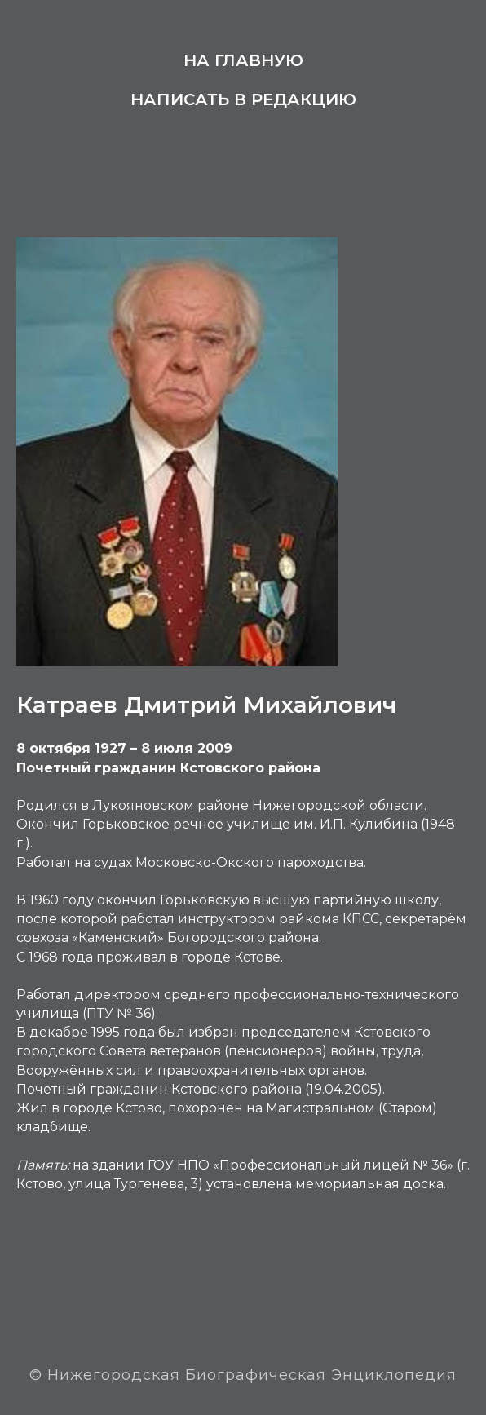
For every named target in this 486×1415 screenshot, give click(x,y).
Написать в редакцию (243, 99)
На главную (243, 60)
